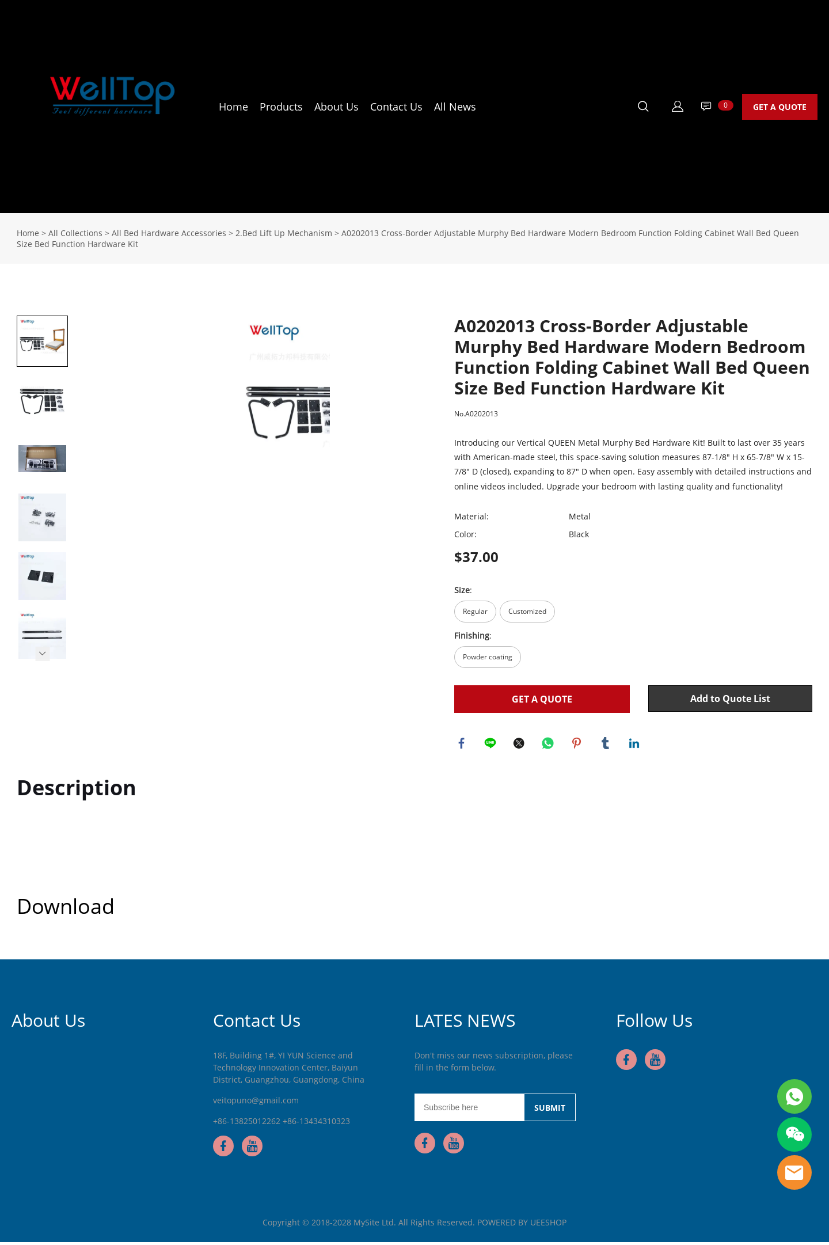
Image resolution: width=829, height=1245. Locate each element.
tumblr (606, 744)
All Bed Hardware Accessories (169, 232)
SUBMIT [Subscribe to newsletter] (549, 1110)
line (491, 744)
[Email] (469, 1110)
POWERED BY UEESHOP (521, 1225)
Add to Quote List (730, 698)
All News (455, 106)
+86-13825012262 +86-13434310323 (281, 1123)
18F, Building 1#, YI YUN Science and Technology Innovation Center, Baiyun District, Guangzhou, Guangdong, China (288, 1070)
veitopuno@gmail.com (256, 1103)
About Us (336, 106)
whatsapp (549, 744)
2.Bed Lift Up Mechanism (283, 232)
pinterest (578, 744)
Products (281, 106)
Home (233, 106)
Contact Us (396, 106)
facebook (462, 744)
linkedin (635, 744)
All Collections (75, 232)
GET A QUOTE (780, 106)
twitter (520, 744)
